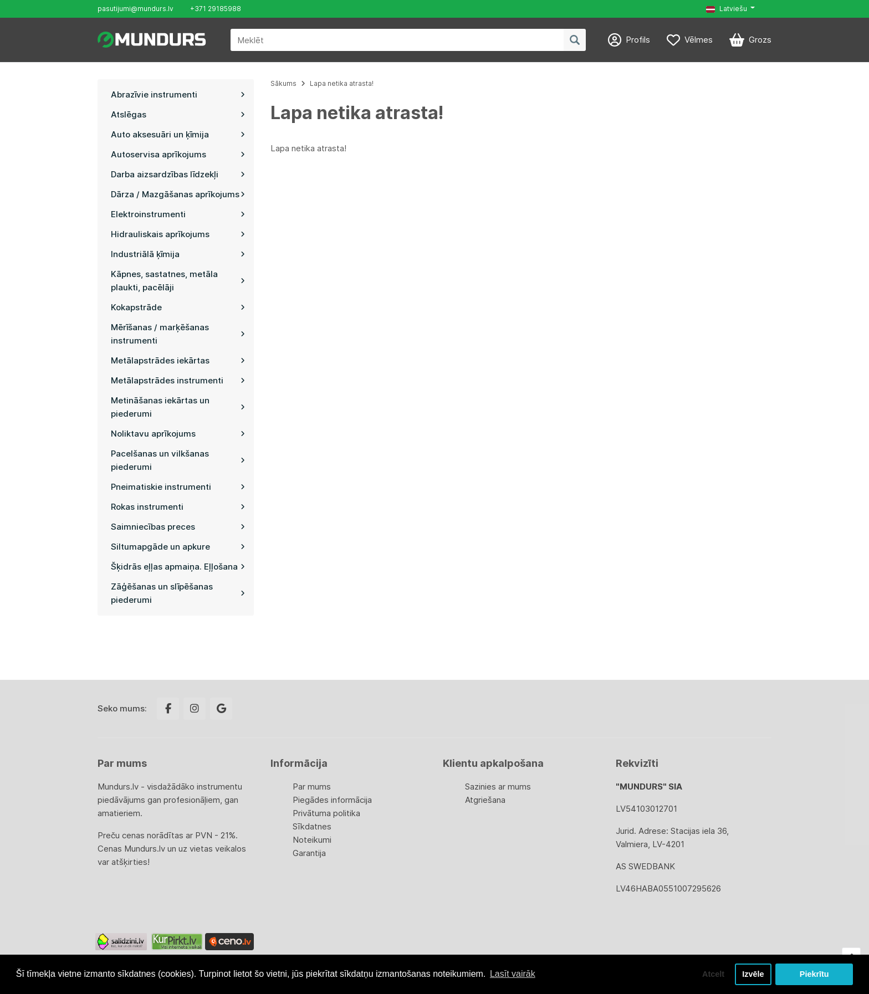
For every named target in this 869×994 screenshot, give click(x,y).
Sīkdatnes (312, 826)
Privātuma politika (326, 813)
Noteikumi (312, 839)
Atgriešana (485, 800)
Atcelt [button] (713, 974)
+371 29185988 (215, 8)
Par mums (312, 786)
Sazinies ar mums (498, 786)
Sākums (283, 83)
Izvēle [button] (753, 974)
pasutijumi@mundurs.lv (135, 8)
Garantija (309, 853)
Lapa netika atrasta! (342, 83)
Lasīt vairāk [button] (512, 973)
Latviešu (726, 8)
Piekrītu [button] (814, 974)
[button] (730, 8)
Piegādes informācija (332, 800)
